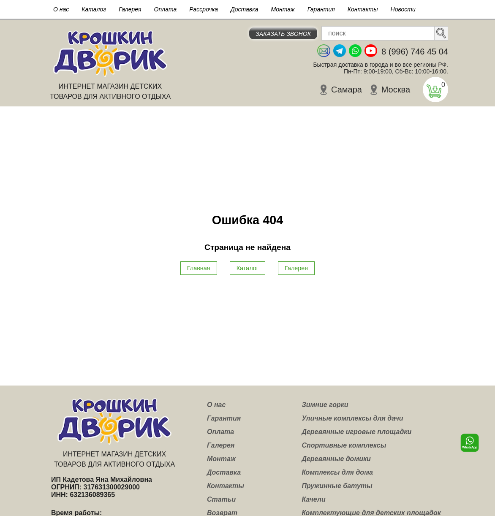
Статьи (221, 499)
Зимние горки (325, 404)
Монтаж (283, 9)
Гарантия (321, 9)
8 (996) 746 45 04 (414, 51)
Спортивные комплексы (344, 445)
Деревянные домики (336, 458)
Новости (403, 9)
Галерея (130, 9)
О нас (61, 9)
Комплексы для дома (337, 472)
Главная (198, 268)
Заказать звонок (283, 33)
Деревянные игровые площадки (356, 431)
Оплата (165, 9)
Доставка (244, 9)
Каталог (94, 9)
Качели (313, 499)
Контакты (363, 9)
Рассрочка (203, 9)
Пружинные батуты (337, 485)
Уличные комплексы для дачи (352, 418)
